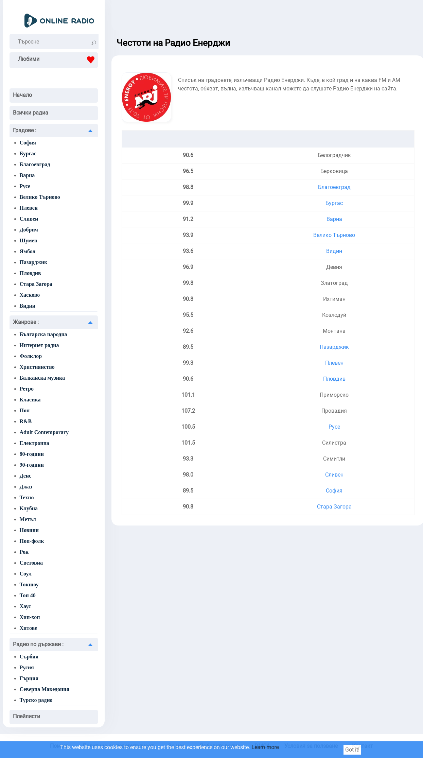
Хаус (25, 606)
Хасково (30, 295)
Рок (24, 552)
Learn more (265, 747)
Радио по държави (38, 644)
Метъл (28, 519)
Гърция (29, 678)
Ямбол (28, 251)
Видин (27, 306)
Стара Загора (36, 284)
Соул (26, 573)
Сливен (29, 219)
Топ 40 (28, 595)
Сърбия (29, 656)
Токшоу (29, 584)
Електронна (34, 443)
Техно (27, 497)
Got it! (352, 749)
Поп (25, 410)
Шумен (29, 240)
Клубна (29, 508)
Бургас (28, 153)
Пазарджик (34, 262)
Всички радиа (30, 112)
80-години (32, 454)
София (28, 142)
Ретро (27, 389)
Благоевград (35, 164)
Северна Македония (45, 689)
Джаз (26, 486)
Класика (30, 399)
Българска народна (43, 334)
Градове (24, 130)
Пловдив (30, 273)
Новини (29, 530)
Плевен (29, 208)
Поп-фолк (32, 541)
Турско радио (36, 700)
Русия (27, 667)
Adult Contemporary (44, 432)
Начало (22, 95)
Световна (31, 563)
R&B (26, 421)
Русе (25, 186)
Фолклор (31, 356)
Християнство (37, 367)
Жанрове (26, 322)
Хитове (28, 628)
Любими (58, 59)
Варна (27, 175)
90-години (32, 465)
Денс (26, 476)
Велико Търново (40, 197)
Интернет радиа (39, 345)
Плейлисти (26, 716)
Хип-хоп (30, 617)
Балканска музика (42, 378)
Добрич (29, 229)
